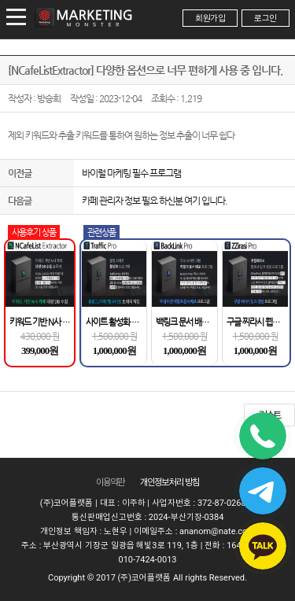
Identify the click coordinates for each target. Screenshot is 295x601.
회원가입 (210, 18)
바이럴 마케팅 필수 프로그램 (131, 173)
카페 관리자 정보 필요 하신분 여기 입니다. (154, 200)
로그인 (265, 18)
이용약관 (110, 482)
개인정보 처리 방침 (170, 482)
